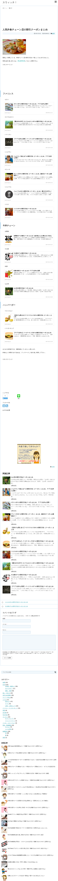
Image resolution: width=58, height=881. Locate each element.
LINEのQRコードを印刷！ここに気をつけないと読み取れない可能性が (27, 794)
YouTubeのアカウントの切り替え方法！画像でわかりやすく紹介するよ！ (28, 849)
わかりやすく (9, 689)
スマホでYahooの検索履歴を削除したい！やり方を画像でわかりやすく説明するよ (30, 855)
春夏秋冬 (5, 732)
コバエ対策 (8, 729)
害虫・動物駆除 (7, 725)
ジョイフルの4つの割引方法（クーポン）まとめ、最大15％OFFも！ (33, 191)
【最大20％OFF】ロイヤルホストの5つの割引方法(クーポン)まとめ (32, 121)
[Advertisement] (29, 18)
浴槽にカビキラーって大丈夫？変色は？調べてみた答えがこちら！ (26, 876)
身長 (4, 738)
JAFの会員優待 (7, 695)
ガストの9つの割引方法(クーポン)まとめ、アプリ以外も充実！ (31, 104)
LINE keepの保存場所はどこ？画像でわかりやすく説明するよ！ (25, 746)
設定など (7, 702)
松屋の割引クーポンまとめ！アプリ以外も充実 (27, 270)
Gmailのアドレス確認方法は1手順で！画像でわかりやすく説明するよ (27, 814)
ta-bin (53, 466)
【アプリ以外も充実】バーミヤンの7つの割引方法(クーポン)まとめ (32, 139)
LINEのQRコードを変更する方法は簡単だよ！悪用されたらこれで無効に (28, 801)
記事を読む (14, 485)
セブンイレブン (9, 719)
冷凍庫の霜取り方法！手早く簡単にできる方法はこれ (23, 862)
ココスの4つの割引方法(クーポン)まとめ (25, 208)
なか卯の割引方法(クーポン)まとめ (23, 288)
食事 (53, 33)
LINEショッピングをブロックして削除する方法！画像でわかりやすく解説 (28, 774)
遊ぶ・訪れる (6, 693)
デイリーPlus (6, 698)
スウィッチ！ (10, 2)
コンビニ (5, 717)
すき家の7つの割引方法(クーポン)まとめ (25, 253)
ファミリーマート (10, 721)
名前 (4, 618)
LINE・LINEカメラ (10, 706)
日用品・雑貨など (10, 686)
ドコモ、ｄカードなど (9, 723)
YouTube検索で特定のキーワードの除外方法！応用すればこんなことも (27, 828)
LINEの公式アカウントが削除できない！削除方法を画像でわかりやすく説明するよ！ (31, 780)
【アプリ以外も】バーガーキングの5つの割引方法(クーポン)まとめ (32, 332)
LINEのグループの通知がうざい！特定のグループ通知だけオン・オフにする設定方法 (31, 767)
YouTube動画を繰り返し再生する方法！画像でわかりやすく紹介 (26, 835)
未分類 (4, 713)
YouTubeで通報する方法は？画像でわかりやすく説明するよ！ (25, 821)
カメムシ (7, 727)
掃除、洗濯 (8, 691)
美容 (4, 711)
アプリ (7, 704)
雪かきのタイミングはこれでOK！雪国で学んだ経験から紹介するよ (27, 869)
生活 (4, 685)
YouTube (5, 715)
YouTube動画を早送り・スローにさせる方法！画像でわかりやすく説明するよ (29, 842)
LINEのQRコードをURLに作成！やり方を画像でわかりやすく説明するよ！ (29, 808)
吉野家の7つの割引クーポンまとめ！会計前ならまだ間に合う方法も (33, 235)
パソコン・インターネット (10, 708)
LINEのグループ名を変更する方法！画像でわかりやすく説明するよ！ (27, 753)
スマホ (4, 700)
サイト (4, 630)
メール (5, 624)
